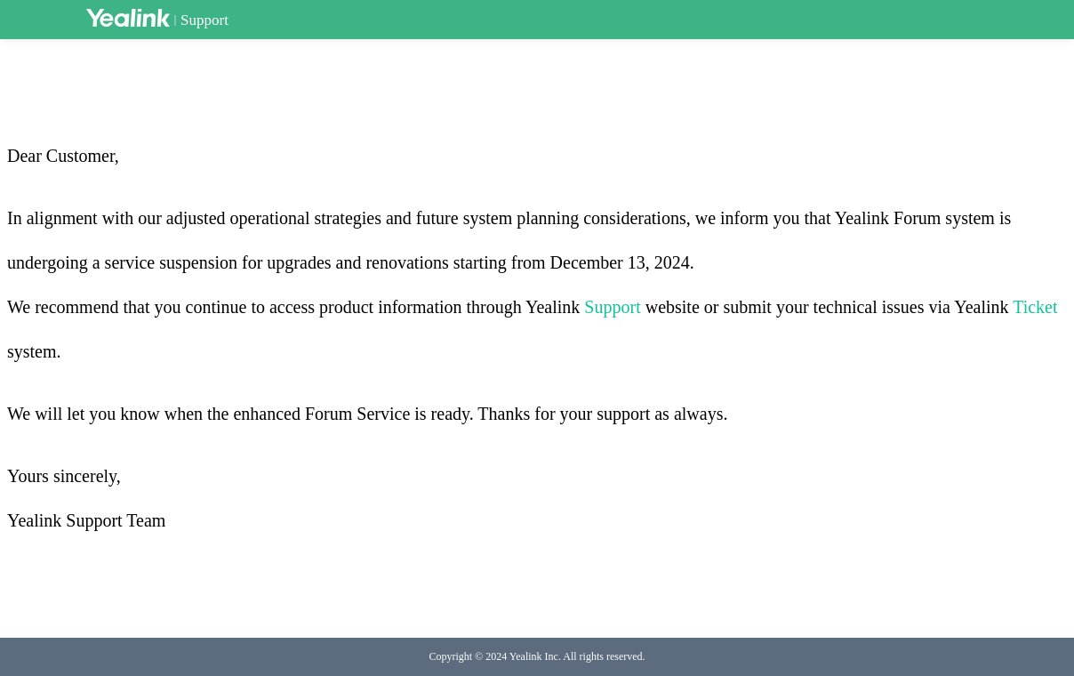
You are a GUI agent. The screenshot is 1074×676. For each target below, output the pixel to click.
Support (204, 20)
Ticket (1035, 307)
